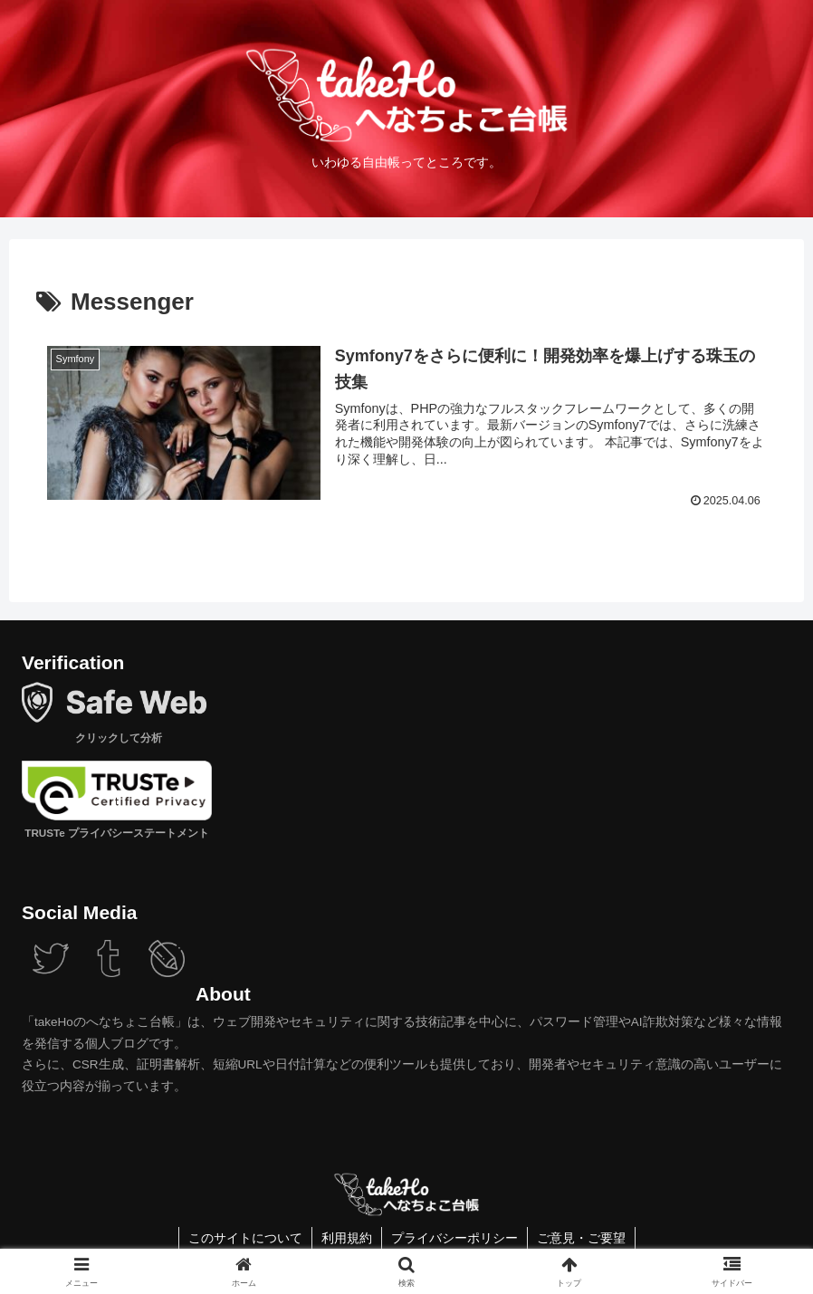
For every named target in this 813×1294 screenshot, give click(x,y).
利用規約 (346, 1238)
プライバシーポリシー (454, 1238)
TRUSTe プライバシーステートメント (115, 833)
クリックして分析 (116, 737)
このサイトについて (245, 1238)
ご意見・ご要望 (581, 1238)
